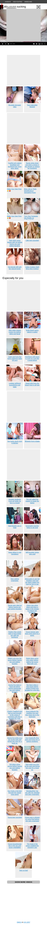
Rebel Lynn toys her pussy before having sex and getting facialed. (15, 661)
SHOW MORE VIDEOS (23, 882)
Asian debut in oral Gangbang (14, 553)
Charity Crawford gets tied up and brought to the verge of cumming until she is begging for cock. (14, 714)
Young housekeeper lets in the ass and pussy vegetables (15, 845)
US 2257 (27, 922)
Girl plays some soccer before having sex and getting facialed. (15, 767)
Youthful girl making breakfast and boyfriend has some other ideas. (14, 165)
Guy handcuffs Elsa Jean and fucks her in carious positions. (32, 739)
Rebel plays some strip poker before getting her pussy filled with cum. (32, 661)
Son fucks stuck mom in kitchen (14, 442)
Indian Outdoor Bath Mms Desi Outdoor (32, 268)
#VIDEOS (8, 2)
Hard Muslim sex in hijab (14, 526)
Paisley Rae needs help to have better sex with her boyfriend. (14, 634)
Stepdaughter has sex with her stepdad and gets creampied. (32, 792)
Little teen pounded (32, 240)
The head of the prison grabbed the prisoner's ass (32, 845)
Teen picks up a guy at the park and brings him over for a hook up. (32, 767)
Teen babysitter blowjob (32, 106)
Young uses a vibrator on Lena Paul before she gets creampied (32, 819)
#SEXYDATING (17, 2)
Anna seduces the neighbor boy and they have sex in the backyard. (32, 714)
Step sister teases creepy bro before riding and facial (15, 332)
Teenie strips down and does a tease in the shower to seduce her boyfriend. (32, 165)
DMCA (19, 922)
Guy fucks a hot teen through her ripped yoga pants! (15, 792)
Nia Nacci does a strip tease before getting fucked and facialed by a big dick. (32, 687)
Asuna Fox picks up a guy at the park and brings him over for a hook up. (14, 740)
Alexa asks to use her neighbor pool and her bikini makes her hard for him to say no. (32, 582)
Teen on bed (23, 870)
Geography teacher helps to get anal (32, 526)
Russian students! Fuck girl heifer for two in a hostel (15, 501)
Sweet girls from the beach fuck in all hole (32, 384)
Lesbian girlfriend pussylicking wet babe (15, 385)
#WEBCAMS (28, 2)
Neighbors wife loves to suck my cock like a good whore (32, 358)
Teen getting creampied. (15, 580)
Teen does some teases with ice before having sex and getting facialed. (14, 243)
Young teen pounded (15, 817)
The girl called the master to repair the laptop (32, 501)
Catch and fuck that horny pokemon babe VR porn (15, 358)
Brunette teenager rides (15, 106)
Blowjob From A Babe (32, 441)
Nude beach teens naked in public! (32, 331)
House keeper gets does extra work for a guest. (32, 633)
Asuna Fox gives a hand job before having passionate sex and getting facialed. (14, 688)
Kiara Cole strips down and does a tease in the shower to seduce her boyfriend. (32, 608)
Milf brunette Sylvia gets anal (32, 553)
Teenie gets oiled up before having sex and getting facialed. (15, 607)
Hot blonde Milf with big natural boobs (14, 268)
